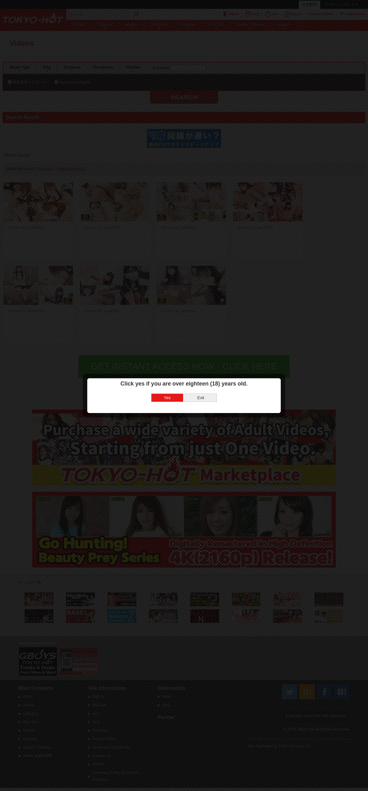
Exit (200, 381)
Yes (167, 381)
